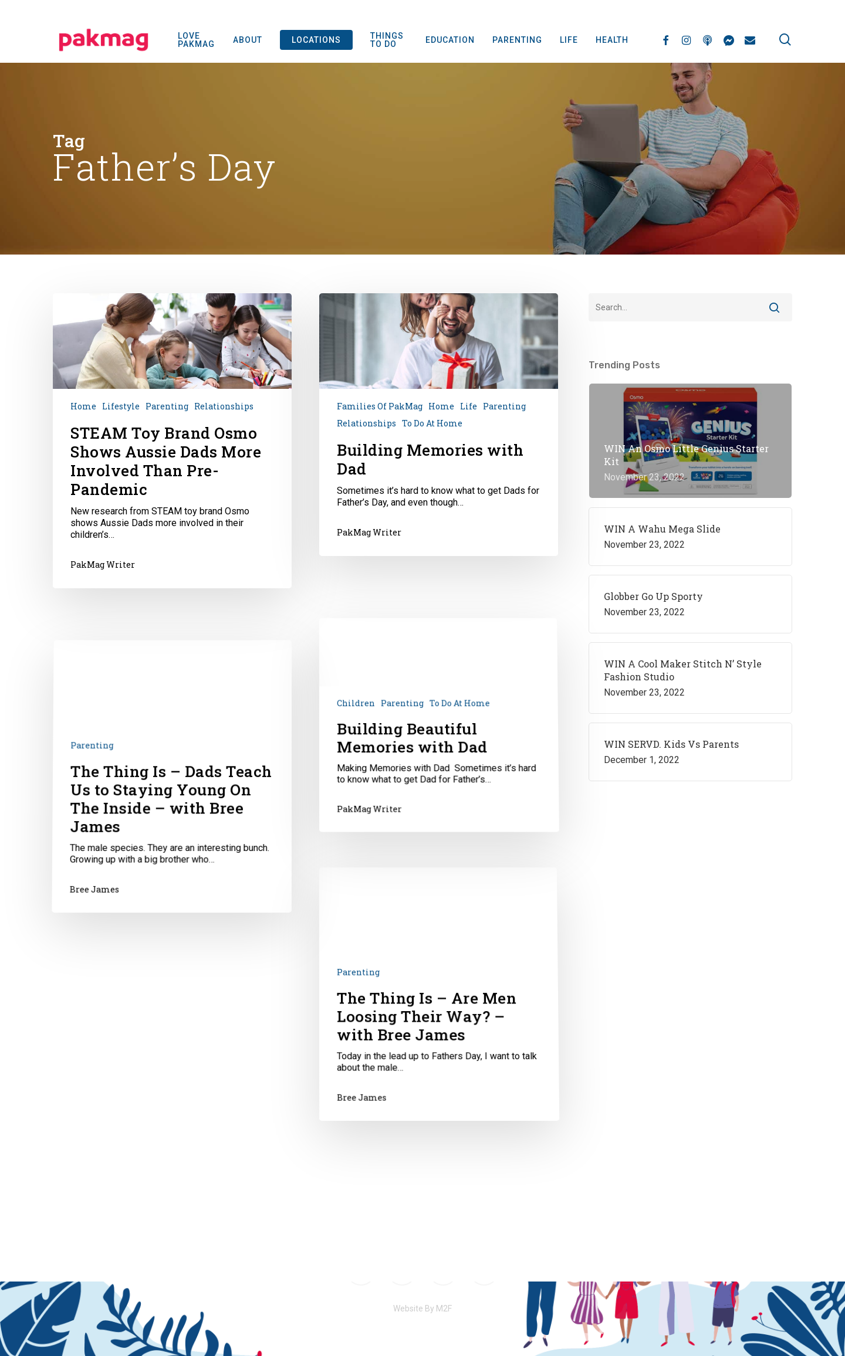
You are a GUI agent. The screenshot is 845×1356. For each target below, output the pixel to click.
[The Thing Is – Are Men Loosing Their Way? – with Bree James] (442, 1143)
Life (468, 406)
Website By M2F (422, 1308)
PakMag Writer (102, 564)
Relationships (224, 406)
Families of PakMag (379, 406)
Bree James (90, 991)
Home (83, 406)
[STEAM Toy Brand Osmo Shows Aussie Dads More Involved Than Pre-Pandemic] (172, 441)
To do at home (432, 423)
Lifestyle (121, 406)
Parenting (167, 406)
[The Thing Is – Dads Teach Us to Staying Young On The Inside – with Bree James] (169, 895)
